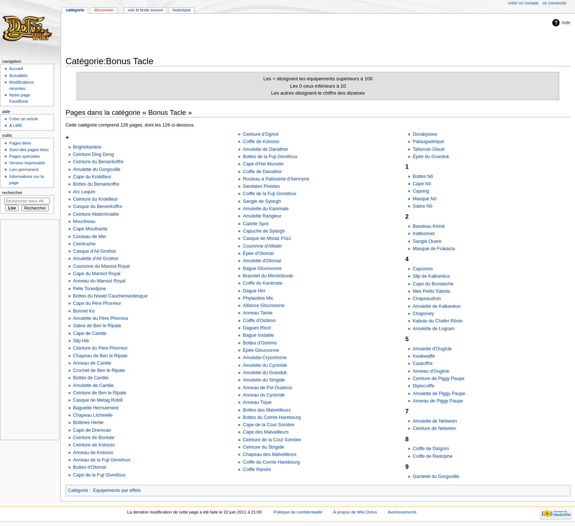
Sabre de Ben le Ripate (97, 325)
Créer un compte (523, 3)
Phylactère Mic (258, 298)
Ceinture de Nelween (434, 428)
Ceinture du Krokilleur (95, 199)
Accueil (16, 68)
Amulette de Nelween (435, 421)
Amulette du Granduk (265, 372)
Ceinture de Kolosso (94, 445)
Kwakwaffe (424, 356)
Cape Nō (422, 183)
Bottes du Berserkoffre (96, 184)
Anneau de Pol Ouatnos (267, 387)
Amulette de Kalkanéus (436, 306)
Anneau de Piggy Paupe (438, 400)
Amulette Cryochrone (264, 357)
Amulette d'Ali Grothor (95, 258)
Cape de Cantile (89, 333)
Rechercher (12, 192)
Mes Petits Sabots (431, 291)
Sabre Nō (422, 206)
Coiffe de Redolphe (432, 456)
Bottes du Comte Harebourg (272, 417)
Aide (565, 22)
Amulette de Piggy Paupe (439, 393)
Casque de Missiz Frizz (267, 238)
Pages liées (20, 143)
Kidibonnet (424, 233)
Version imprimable (27, 163)
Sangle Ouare (427, 241)
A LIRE (15, 125)
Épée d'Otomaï (258, 253)
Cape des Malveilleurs (266, 432)
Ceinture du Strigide (263, 447)
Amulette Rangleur (262, 216)
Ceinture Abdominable (96, 214)
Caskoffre (422, 363)
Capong (421, 191)
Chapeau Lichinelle (93, 415)
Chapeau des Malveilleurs (269, 454)
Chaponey (423, 313)
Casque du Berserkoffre (97, 206)
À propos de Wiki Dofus (355, 512)
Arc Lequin (84, 191)
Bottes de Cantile (91, 377)
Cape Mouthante (90, 228)
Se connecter (555, 3)
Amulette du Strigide (264, 380)
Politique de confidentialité (298, 512)
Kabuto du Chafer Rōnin (437, 321)
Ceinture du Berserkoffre (98, 161)
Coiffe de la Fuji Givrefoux (269, 193)
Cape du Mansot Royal (96, 273)
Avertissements (402, 512)
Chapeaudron (427, 298)
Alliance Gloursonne (264, 305)
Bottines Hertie (88, 422)
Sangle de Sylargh (262, 201)
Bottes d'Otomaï (89, 467)
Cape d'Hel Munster (263, 164)
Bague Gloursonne (262, 268)
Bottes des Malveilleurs (266, 410)
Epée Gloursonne (261, 350)
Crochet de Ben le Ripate (99, 370)
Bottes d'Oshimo (260, 343)
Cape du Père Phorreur (97, 303)
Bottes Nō (423, 176)
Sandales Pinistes (261, 186)
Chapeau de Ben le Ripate (100, 355)
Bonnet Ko (84, 311)
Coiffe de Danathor (262, 171)
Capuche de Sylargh (264, 231)
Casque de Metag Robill (97, 400)
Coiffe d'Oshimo (259, 320)
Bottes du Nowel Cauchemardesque (110, 296)
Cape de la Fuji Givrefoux (99, 475)
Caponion (422, 268)
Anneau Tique (257, 402)
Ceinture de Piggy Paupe (438, 378)
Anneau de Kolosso (93, 452)
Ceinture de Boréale (93, 437)
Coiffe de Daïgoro (431, 448)
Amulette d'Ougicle (432, 348)
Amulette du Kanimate (266, 208)
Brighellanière (87, 147)
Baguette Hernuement (95, 407)
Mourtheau (84, 221)
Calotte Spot (255, 223)
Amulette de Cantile (93, 385)
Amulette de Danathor (265, 149)
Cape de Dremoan (92, 430)
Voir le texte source (145, 10)
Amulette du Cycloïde (265, 365)
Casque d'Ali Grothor (94, 251)
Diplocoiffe (423, 385)
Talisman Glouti (428, 149)
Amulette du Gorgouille (96, 169)
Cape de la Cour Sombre (268, 424)
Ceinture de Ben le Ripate (99, 392)
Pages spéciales (24, 156)
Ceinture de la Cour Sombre (272, 439)
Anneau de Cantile (92, 363)
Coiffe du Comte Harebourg (271, 462)
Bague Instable (258, 335)
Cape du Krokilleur (92, 176)
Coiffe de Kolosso (261, 141)
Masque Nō (424, 198)
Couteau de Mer (89, 236)
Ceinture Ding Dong (93, 154)
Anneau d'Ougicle (431, 371)
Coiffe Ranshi (257, 469)
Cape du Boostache (433, 283)
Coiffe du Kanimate (262, 283)
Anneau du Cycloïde (264, 395)
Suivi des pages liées (29, 149)
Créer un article (23, 119)
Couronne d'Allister (262, 246)
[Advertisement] (199, 35)
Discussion (103, 10)
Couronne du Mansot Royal (101, 266)
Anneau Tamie (257, 312)
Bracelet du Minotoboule (268, 275)
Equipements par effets (117, 490)
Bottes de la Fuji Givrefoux (270, 156)
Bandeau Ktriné (428, 226)
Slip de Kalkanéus (431, 276)
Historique (182, 10)
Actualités (18, 75)
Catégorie (78, 490)
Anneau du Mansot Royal (99, 281)
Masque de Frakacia (434, 248)
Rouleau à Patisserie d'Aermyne (276, 179)
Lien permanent (24, 169)
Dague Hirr (254, 290)
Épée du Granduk (431, 156)
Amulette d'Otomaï (262, 260)
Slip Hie (81, 340)
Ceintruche (84, 243)
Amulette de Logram (433, 328)
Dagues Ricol (256, 327)
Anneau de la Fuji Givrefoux (102, 460)
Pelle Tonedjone (89, 288)
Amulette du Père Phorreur (100, 318)
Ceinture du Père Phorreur (100, 348)
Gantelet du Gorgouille (436, 476)
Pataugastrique (428, 141)
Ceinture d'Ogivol (260, 134)
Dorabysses (425, 134)
